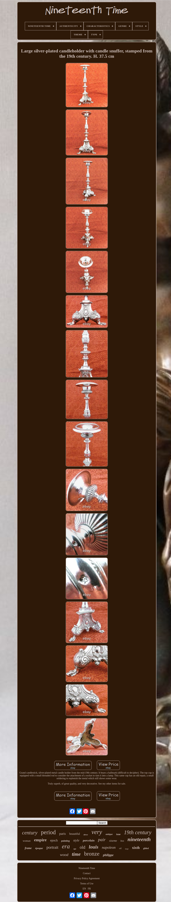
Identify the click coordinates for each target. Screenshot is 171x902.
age (74, 849)
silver (85, 835)
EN (84, 888)
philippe (108, 855)
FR (89, 888)
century (29, 832)
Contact (87, 873)
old (82, 847)
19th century (137, 832)
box (122, 841)
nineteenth (139, 839)
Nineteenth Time (86, 868)
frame (28, 848)
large (127, 849)
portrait (52, 847)
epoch (54, 840)
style (76, 840)
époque (39, 848)
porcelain (88, 840)
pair (102, 839)
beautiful (74, 833)
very (96, 832)
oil (120, 848)
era (66, 846)
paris (62, 833)
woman (26, 840)
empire (40, 840)
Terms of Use (86, 883)
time (76, 854)
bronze (91, 853)
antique (109, 834)
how (118, 834)
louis (93, 847)
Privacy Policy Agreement (87, 878)
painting (65, 841)
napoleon (109, 847)
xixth (136, 848)
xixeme (113, 840)
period (48, 832)
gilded (146, 848)
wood (64, 854)
